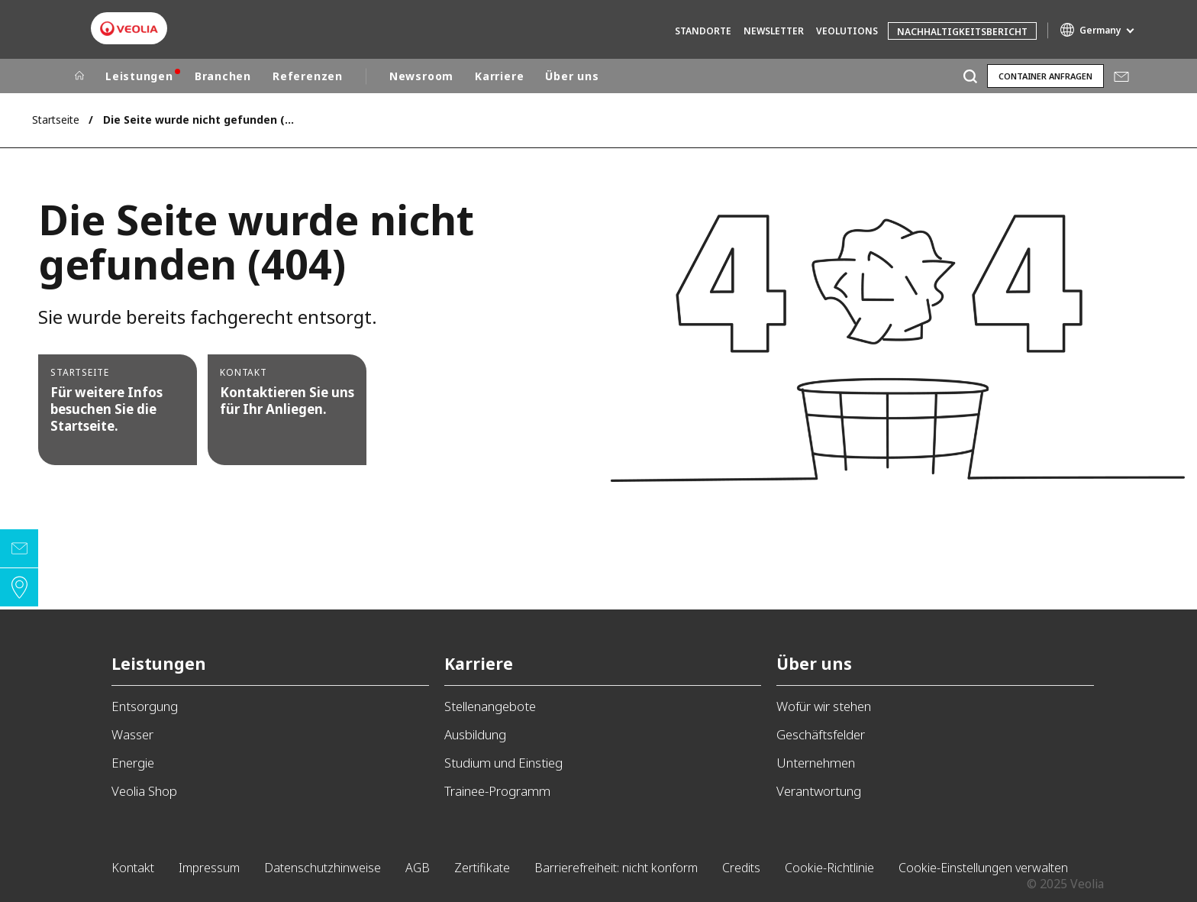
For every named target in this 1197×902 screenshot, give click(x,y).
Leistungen (139, 76)
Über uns (571, 76)
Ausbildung (475, 734)
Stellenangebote (490, 706)
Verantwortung (818, 791)
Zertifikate (482, 867)
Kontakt (132, 867)
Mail (1121, 76)
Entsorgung (144, 706)
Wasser (132, 734)
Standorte (703, 30)
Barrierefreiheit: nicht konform (616, 867)
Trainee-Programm (497, 791)
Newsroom (421, 76)
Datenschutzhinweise (322, 867)
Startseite (55, 119)
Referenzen (308, 76)
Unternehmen (815, 762)
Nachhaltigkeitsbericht (962, 31)
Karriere (499, 76)
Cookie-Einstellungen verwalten (983, 867)
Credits (741, 867)
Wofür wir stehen (823, 706)
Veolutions (847, 30)
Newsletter (774, 30)
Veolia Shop (144, 791)
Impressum (209, 867)
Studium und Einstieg (503, 762)
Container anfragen (1045, 76)
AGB (417, 867)
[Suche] (970, 76)
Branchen (223, 76)
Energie (132, 762)
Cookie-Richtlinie (829, 867)
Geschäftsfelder (820, 734)
